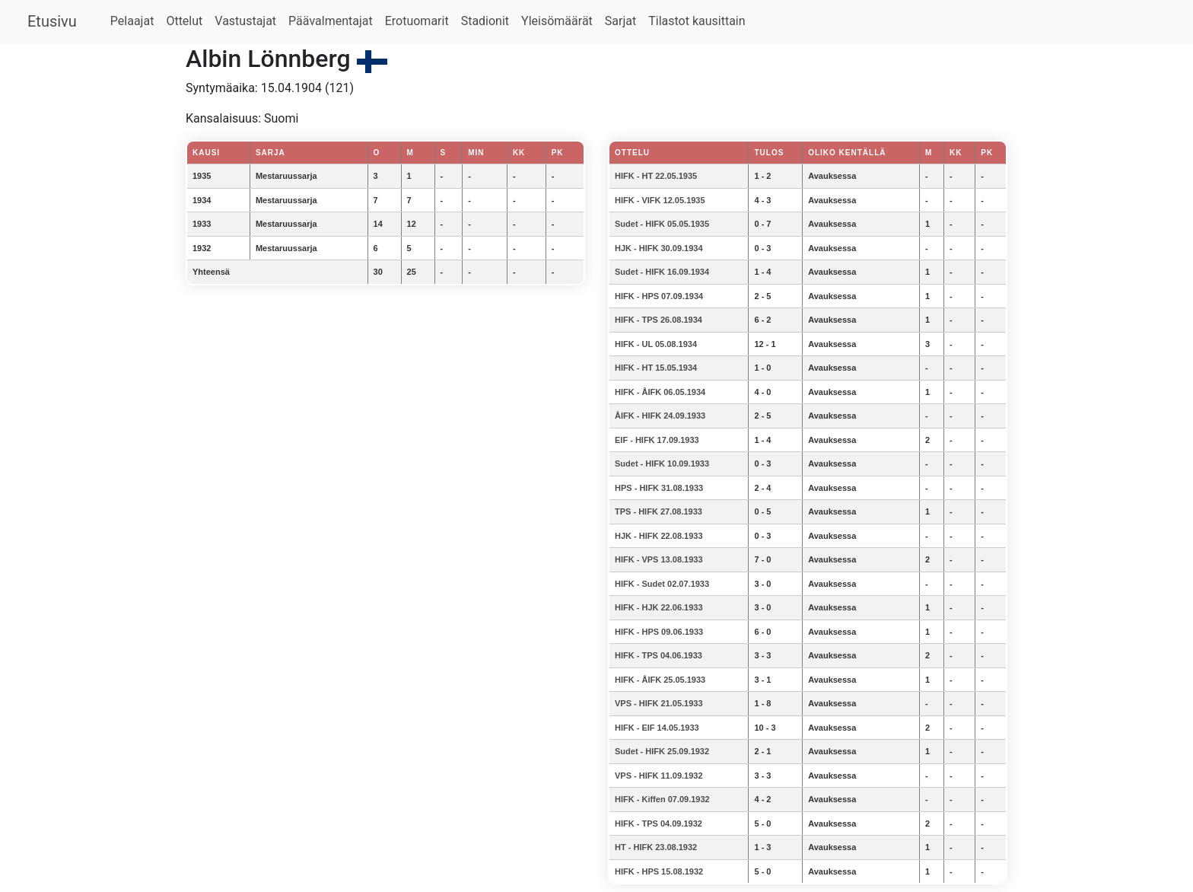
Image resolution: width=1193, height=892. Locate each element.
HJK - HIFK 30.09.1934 (659, 248)
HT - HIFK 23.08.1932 (656, 847)
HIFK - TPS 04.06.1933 (658, 655)
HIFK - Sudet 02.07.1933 (662, 583)
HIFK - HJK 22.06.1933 (659, 607)
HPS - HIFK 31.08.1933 (659, 487)
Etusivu (52, 21)
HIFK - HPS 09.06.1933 (659, 631)
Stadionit (485, 21)
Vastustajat (245, 21)
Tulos (769, 152)
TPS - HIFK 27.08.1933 (658, 511)
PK (987, 152)
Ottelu (632, 152)
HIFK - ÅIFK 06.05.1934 (660, 392)
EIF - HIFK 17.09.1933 (657, 439)
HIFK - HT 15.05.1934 (656, 367)
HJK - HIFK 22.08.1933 (659, 535)
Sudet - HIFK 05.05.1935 (662, 223)
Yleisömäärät (557, 21)
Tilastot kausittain (696, 21)
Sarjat (620, 21)
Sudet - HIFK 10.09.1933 (662, 463)
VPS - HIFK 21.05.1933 (659, 703)
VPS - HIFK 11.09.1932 (659, 775)
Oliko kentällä (847, 152)
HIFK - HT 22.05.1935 (656, 175)
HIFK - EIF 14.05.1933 (657, 727)
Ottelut (184, 21)
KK (956, 152)
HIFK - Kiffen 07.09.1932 (662, 799)
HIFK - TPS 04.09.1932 (658, 823)
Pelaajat (132, 21)
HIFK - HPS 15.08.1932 (659, 871)
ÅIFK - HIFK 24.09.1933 (660, 415)
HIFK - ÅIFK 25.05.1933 (660, 679)
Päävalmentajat (330, 21)
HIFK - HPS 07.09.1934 (659, 296)
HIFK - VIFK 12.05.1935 (660, 200)
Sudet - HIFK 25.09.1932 (662, 751)
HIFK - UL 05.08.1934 (656, 344)
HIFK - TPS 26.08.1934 (658, 319)
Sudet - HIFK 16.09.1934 (662, 271)
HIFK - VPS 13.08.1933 (659, 559)
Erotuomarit (417, 21)
